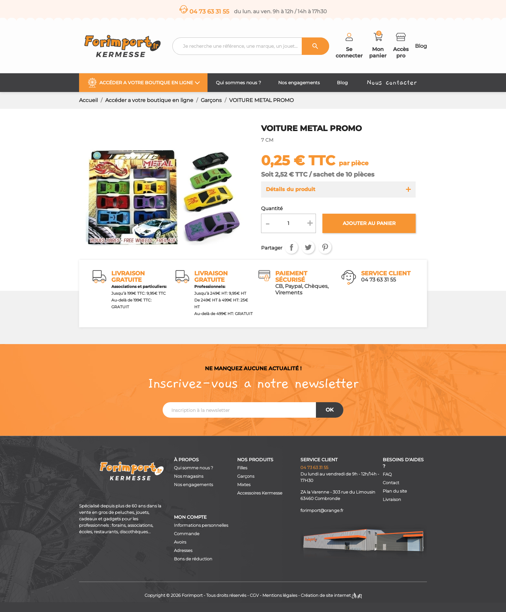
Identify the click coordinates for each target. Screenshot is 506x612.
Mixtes (243, 484)
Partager (291, 247)
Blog (421, 46)
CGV (254, 595)
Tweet (308, 247)
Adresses (183, 550)
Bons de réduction (193, 558)
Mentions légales (279, 595)
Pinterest (325, 247)
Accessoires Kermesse (259, 493)
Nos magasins (188, 476)
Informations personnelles (201, 525)
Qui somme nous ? (193, 467)
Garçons (245, 476)
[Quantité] (288, 223)
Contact (391, 482)
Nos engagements (193, 484)
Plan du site (395, 491)
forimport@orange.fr (321, 510)
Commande (186, 533)
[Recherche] (250, 46)
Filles (242, 467)
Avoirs (180, 542)
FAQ (387, 474)
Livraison (392, 499)
